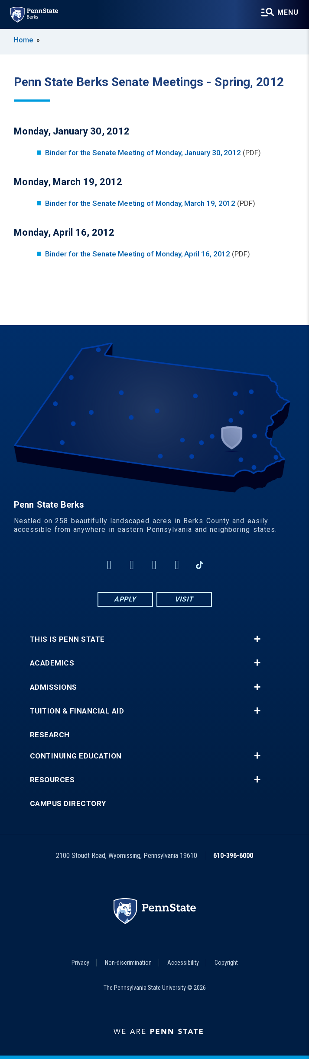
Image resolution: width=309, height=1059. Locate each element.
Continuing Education (76, 756)
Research (50, 735)
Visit (184, 599)
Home (23, 40)
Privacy (80, 962)
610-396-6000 (233, 855)
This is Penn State (67, 639)
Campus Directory (68, 804)
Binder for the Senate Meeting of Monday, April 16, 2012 (137, 254)
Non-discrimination (128, 962)
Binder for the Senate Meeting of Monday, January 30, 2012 (143, 152)
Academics (52, 663)
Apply (125, 599)
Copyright (226, 962)
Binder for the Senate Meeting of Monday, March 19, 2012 (140, 203)
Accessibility (183, 962)
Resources (52, 780)
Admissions (53, 687)
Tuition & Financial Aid (77, 711)
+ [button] (257, 639)
